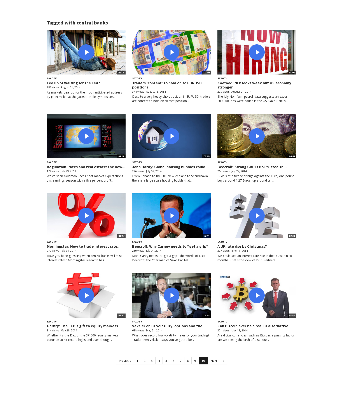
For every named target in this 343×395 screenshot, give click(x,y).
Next (213, 361)
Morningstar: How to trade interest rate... (84, 246)
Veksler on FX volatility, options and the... (169, 325)
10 (203, 361)
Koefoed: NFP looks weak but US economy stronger (254, 85)
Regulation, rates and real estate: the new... (86, 166)
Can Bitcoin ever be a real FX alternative (252, 325)
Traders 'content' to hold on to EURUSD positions (167, 85)
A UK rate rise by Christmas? (242, 246)
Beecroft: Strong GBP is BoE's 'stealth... (252, 166)
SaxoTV (52, 78)
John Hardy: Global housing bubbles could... (170, 166)
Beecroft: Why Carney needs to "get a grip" (170, 246)
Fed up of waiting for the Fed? (73, 82)
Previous (125, 361)
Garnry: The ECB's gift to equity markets (82, 325)
